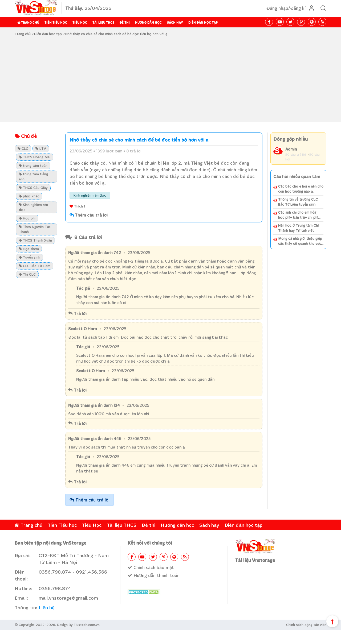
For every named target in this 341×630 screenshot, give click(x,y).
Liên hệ (47, 607)
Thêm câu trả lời (89, 500)
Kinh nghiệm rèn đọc (33, 207)
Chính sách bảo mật (151, 567)
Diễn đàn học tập (203, 22)
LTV (40, 148)
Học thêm (29, 248)
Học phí (27, 218)
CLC (23, 148)
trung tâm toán (33, 165)
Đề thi (125, 22)
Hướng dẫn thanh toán (154, 575)
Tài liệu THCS (103, 22)
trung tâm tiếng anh (33, 176)
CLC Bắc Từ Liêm (34, 265)
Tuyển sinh (29, 257)
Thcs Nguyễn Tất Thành (35, 229)
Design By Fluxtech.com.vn (78, 624)
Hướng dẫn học (148, 22)
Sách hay (175, 22)
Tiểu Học (79, 22)
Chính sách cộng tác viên (306, 624)
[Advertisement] (170, 79)
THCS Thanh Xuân (35, 240)
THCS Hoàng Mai (34, 157)
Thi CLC (27, 274)
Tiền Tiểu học (55, 22)
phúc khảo (29, 196)
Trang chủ (28, 22)
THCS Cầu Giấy (33, 187)
